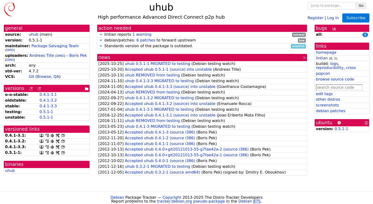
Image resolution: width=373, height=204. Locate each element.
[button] (101, 34)
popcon (323, 73)
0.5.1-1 (46, 112)
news (104, 57)
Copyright (171, 197)
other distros (328, 99)
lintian (322, 58)
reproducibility (329, 67)
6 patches (145, 40)
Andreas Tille (41, 55)
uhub (34, 34)
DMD (10, 50)
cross (351, 67)
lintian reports (202, 35)
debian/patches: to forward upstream (202, 40)
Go (361, 5)
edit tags (324, 94)
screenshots (327, 105)
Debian (117, 197)
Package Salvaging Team (55, 46)
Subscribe (355, 18)
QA (56, 76)
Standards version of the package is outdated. (202, 46)
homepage (326, 52)
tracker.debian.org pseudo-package (191, 201)
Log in (333, 17)
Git (31, 76)
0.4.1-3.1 (48, 94)
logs (334, 63)
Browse (44, 76)
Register (316, 17)
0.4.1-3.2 (48, 100)
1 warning (141, 34)
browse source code (335, 79)
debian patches (330, 111)
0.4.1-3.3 (48, 106)
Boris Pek (78, 55)
